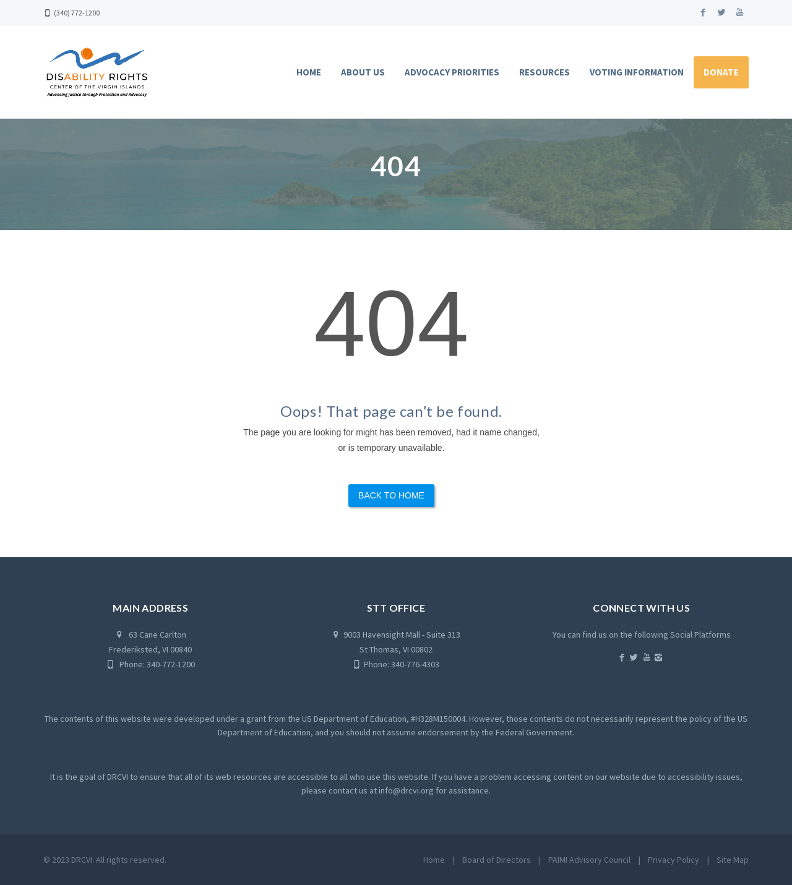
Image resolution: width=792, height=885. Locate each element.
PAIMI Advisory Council (589, 859)
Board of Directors (496, 859)
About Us (363, 72)
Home (308, 72)
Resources (544, 72)
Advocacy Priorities (452, 72)
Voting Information (637, 72)
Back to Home (391, 495)
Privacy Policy (673, 859)
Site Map (733, 859)
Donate (721, 72)
